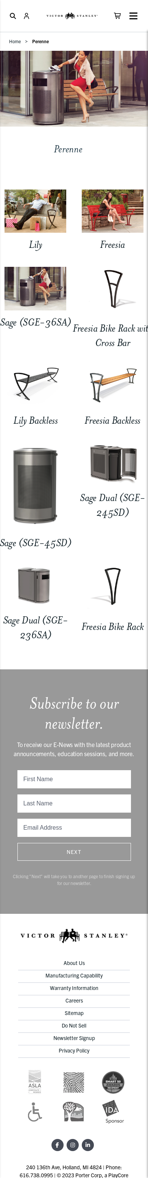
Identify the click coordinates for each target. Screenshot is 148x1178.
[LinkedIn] (88, 1145)
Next (74, 851)
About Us (74, 962)
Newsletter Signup (74, 1037)
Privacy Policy (74, 1050)
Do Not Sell (74, 1025)
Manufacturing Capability (74, 975)
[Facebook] (57, 1145)
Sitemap (74, 1012)
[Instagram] (73, 1145)
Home (15, 41)
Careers (74, 1000)
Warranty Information (74, 987)
